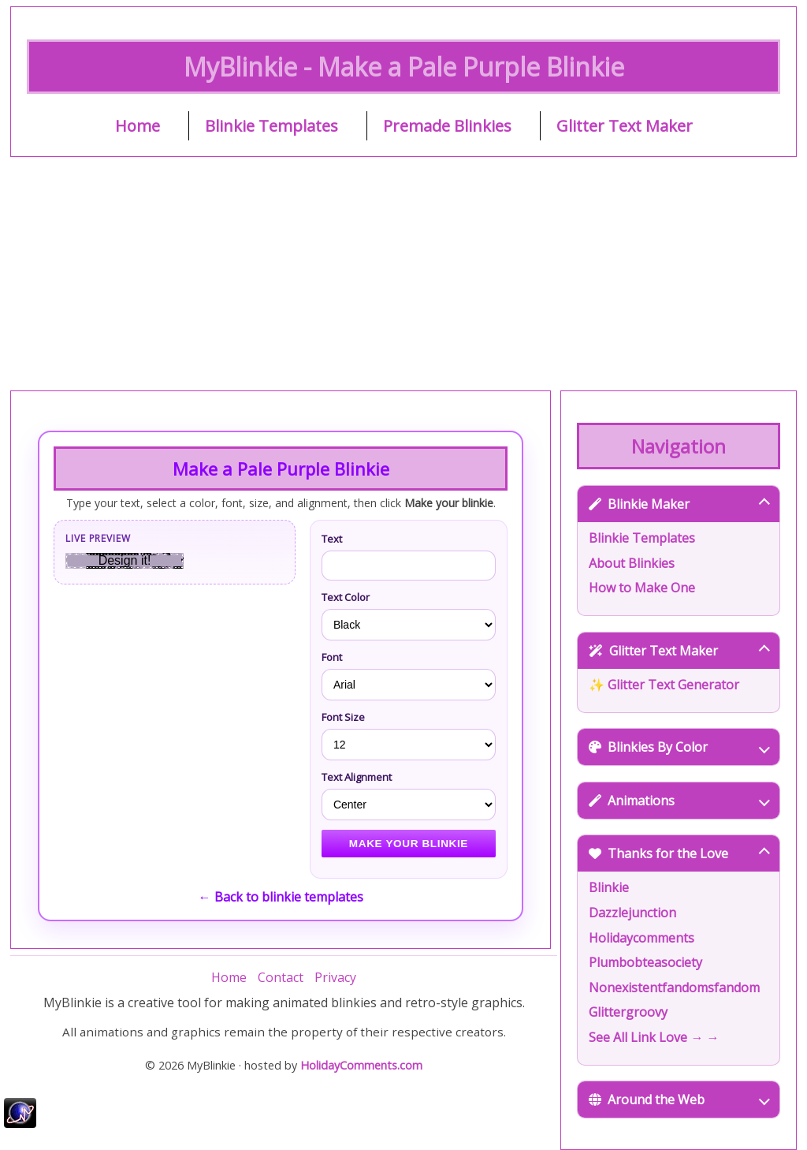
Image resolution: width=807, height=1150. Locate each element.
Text (332, 539)
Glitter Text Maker (624, 125)
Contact (280, 977)
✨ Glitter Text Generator (664, 684)
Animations (679, 800)
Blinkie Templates (271, 125)
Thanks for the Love (679, 853)
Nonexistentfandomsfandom (674, 987)
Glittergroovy (628, 1012)
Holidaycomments (641, 938)
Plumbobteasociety (645, 962)
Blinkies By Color (679, 747)
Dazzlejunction (632, 912)
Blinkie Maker (679, 504)
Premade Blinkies (447, 125)
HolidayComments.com (361, 1065)
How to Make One (642, 587)
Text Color (346, 597)
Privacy (335, 977)
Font (332, 657)
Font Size (343, 717)
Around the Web (679, 1099)
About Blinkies (632, 563)
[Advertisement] (403, 273)
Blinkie (609, 887)
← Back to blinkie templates (281, 896)
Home (137, 125)
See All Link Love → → (654, 1037)
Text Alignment (357, 777)
